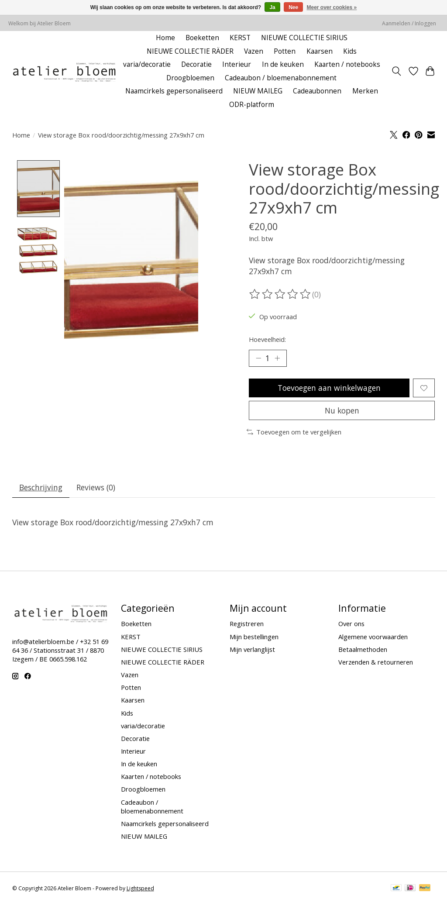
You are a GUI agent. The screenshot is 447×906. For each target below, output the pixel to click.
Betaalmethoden (362, 650)
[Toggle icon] (396, 71)
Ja (272, 7)
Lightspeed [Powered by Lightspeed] (140, 889)
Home (165, 37)
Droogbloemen (190, 78)
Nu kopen (341, 411)
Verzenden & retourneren (375, 662)
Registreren (247, 624)
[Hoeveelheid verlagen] (258, 358)
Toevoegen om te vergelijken (294, 432)
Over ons (351, 624)
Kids (350, 51)
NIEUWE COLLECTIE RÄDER (190, 51)
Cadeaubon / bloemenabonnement (281, 78)
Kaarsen (319, 51)
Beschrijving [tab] (40, 488)
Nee (293, 7)
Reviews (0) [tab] (96, 488)
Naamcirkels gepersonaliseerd (174, 91)
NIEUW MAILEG (257, 91)
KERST (240, 37)
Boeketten (202, 37)
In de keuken (283, 64)
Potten (285, 51)
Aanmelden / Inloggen (409, 23)
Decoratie (196, 64)
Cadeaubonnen (317, 91)
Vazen (253, 51)
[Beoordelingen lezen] (281, 294)
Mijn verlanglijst (252, 650)
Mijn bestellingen (254, 637)
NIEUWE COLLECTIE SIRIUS (304, 37)
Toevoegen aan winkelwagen (329, 388)
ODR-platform (251, 104)
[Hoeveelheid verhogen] (277, 358)
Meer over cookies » (332, 7)
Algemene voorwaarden (373, 637)
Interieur (236, 64)
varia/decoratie (147, 64)
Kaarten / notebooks (347, 64)
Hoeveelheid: (267, 339)
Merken (365, 91)
